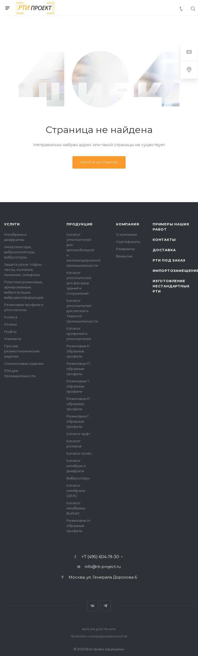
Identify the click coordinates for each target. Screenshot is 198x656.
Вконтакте (92, 605)
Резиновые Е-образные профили (78, 351)
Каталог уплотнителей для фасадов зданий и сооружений (79, 283)
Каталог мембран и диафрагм (76, 466)
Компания (127, 224)
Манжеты (12, 339)
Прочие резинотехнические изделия (22, 351)
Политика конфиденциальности (99, 636)
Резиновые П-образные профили (79, 368)
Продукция (80, 224)
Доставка (164, 250)
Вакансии (124, 256)
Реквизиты (125, 249)
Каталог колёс (79, 453)
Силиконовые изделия (24, 363)
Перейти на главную (99, 162)
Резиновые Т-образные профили (78, 386)
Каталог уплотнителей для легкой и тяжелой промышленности (82, 310)
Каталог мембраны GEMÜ (76, 490)
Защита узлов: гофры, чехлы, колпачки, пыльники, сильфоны (23, 269)
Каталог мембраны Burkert (76, 508)
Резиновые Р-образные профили (79, 404)
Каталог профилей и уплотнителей (79, 333)
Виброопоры (78, 478)
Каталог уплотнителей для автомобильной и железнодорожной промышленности (84, 249)
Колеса (10, 317)
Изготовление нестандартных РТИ (171, 286)
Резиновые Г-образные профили (78, 421)
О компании (126, 234)
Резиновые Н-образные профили (79, 525)
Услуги (12, 224)
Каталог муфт (78, 434)
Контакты (164, 240)
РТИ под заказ (169, 260)
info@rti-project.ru (103, 566)
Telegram (105, 605)
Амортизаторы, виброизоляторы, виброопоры (19, 252)
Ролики (10, 324)
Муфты (10, 331)
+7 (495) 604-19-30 (100, 557)
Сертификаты (128, 242)
